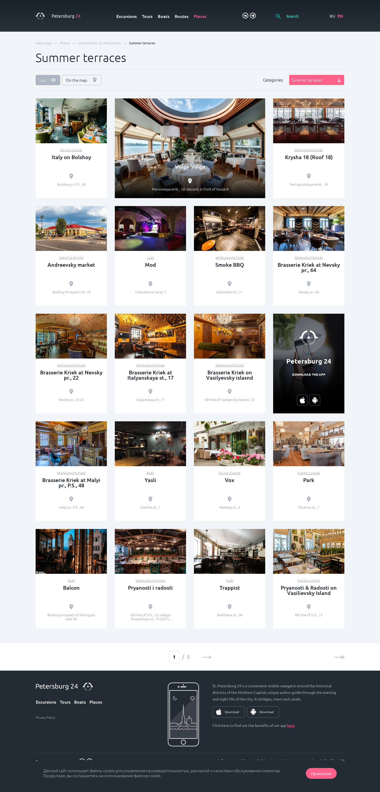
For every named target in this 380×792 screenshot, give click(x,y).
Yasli (150, 480)
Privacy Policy (45, 717)
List (43, 80)
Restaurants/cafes (150, 581)
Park (308, 480)
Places (200, 16)
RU (332, 16)
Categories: (273, 80)
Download (232, 712)
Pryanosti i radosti (150, 587)
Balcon (71, 587)
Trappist (230, 587)
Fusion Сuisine (309, 473)
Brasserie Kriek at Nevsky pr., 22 (71, 375)
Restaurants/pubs (190, 159)
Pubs (229, 581)
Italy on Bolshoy (71, 157)
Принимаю (321, 773)
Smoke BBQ (229, 264)
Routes (181, 16)
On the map (76, 80)
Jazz (150, 258)
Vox (229, 480)
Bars (150, 473)
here (291, 725)
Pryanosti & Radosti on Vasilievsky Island (309, 590)
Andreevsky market (71, 264)
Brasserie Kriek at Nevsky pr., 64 (309, 267)
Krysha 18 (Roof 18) (309, 157)
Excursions (126, 16)
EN (340, 16)
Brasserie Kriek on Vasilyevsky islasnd (229, 375)
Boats (163, 16)
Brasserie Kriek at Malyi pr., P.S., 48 (71, 482)
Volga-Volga (190, 166)
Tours (147, 16)
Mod (150, 264)
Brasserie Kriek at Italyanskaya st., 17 (150, 375)
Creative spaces (71, 258)
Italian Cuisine (71, 150)
